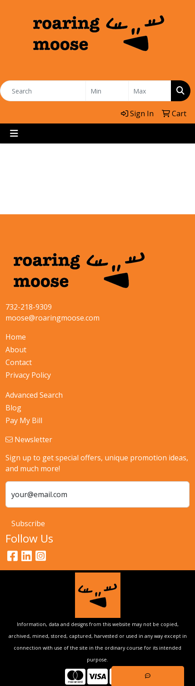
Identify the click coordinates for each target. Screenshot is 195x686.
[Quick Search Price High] (149, 90)
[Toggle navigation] (14, 133)
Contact (18, 362)
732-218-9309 (28, 307)
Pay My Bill (23, 420)
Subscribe (28, 523)
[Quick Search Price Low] (107, 90)
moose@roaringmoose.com (52, 318)
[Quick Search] (43, 90)
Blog (13, 408)
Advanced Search (34, 395)
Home (15, 337)
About (15, 350)
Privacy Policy (28, 375)
